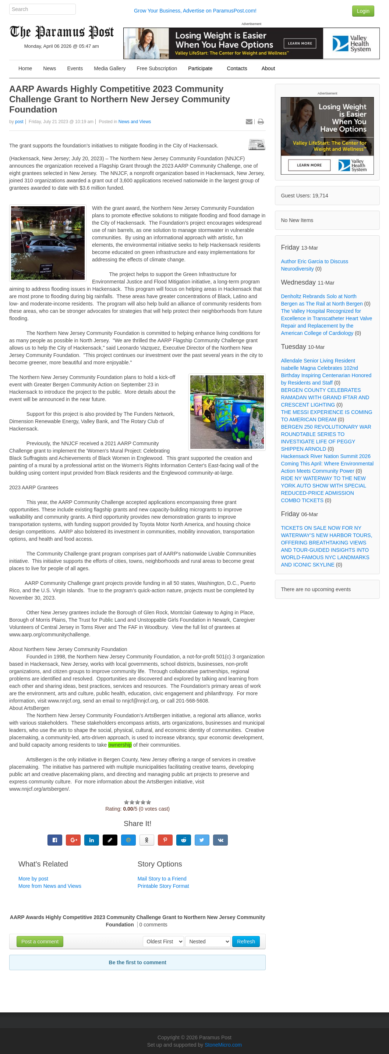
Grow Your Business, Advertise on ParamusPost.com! (195, 11)
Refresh (246, 941)
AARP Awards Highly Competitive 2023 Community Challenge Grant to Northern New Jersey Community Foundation (119, 99)
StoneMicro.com (223, 1045)
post (19, 121)
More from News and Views (49, 886)
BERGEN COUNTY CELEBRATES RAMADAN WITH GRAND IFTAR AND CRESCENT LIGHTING (325, 397)
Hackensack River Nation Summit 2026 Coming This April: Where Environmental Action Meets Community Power (327, 463)
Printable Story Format (163, 886)
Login (363, 11)
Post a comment (40, 941)
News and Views (135, 121)
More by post (33, 879)
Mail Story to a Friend (162, 879)
